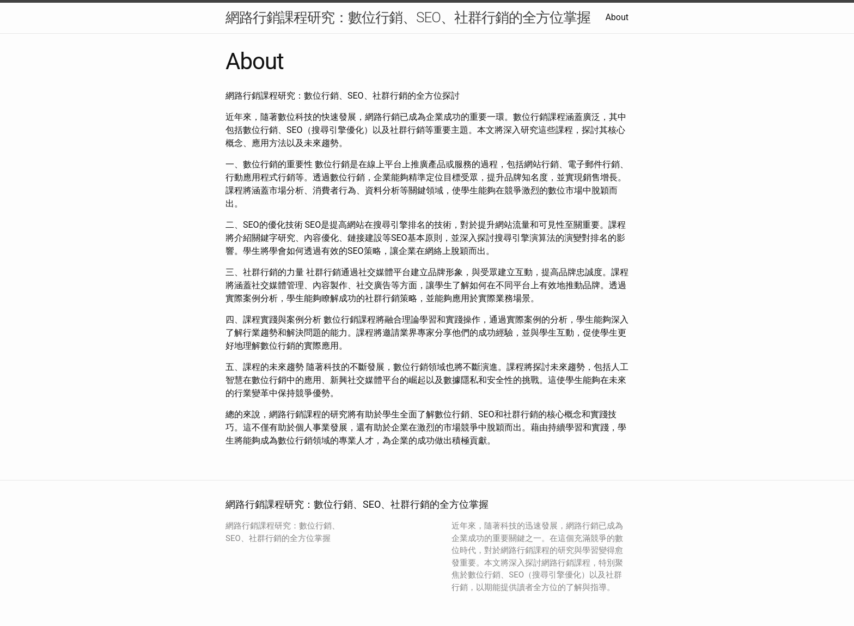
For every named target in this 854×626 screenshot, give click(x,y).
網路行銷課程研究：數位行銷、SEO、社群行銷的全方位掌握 (407, 17)
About (617, 17)
